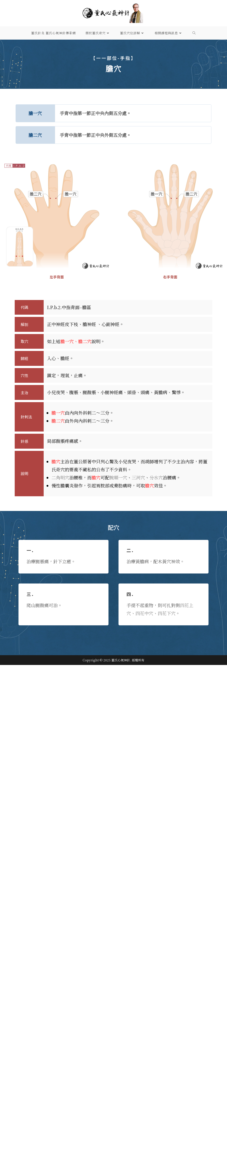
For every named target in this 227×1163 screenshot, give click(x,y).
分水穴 (156, 477)
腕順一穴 (118, 477)
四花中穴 (144, 613)
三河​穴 (138, 477)
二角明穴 (60, 477)
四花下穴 (167, 613)
